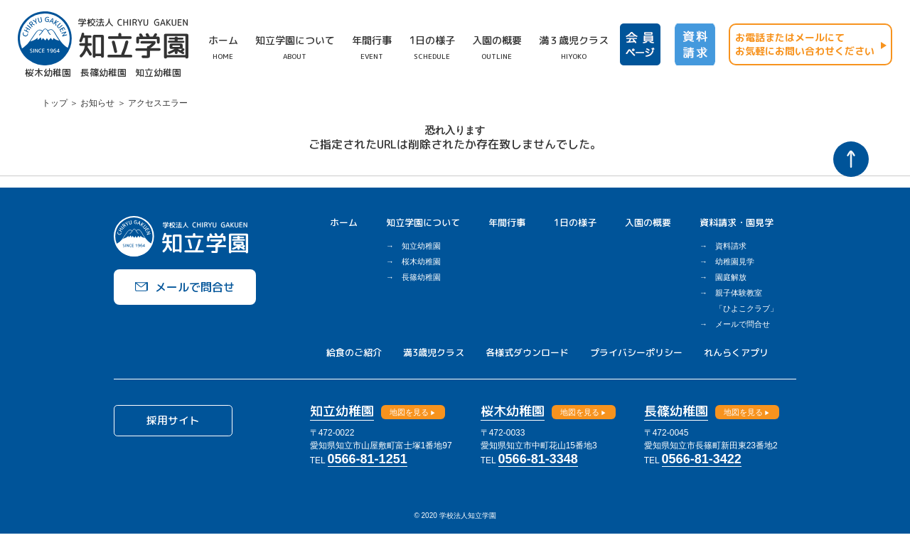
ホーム (344, 222)
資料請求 (730, 246)
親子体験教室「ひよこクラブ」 (746, 300)
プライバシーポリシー (636, 352)
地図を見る (426, 412)
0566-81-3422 (719, 459)
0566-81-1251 (384, 459)
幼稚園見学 (734, 261)
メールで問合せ (742, 324)
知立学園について (423, 222)
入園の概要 (648, 222)
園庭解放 (730, 277)
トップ (55, 103)
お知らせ (97, 103)
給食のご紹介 (354, 352)
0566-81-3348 (555, 459)
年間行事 (506, 222)
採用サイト (185, 423)
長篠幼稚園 (421, 277)
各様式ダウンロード (527, 352)
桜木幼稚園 (421, 261)
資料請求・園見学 (737, 222)
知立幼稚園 (421, 246)
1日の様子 (575, 222)
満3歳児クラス (433, 352)
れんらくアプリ (736, 352)
